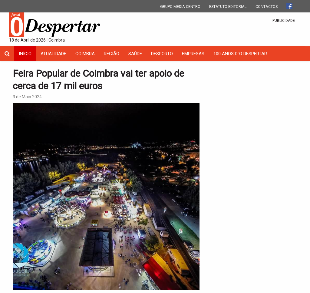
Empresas (193, 53)
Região (111, 53)
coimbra (85, 53)
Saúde (135, 53)
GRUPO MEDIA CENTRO (180, 6)
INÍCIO (25, 53)
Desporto (162, 53)
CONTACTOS (267, 6)
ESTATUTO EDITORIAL (228, 6)
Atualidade (53, 53)
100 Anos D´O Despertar (240, 53)
